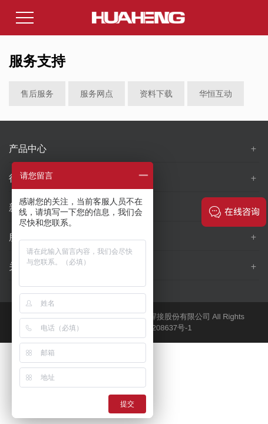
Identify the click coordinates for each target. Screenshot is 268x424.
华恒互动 (215, 93)
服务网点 (96, 93)
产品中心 (28, 149)
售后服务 (37, 93)
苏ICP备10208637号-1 (153, 327)
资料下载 (156, 93)
